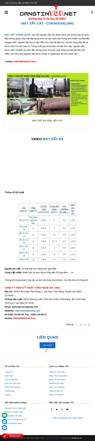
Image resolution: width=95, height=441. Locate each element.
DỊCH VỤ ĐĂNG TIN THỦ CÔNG (68, 418)
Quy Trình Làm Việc (12, 383)
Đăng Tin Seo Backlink (58, 376)
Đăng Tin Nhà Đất (56, 395)
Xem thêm (47, 345)
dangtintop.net (76, 438)
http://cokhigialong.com (27, 310)
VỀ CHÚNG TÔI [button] (12, 366)
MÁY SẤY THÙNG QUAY (17, 35)
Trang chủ (9, 372)
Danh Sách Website (12, 387)
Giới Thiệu (9, 376)
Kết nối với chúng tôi (61, 402)
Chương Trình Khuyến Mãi (15, 408)
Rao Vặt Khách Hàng (13, 423)
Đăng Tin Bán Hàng (57, 379)
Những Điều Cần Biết (13, 416)
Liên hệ (8, 395)
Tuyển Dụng (9, 391)
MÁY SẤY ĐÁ (53, 139)
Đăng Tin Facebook (57, 387)
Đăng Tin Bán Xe (56, 391)
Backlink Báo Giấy (56, 383)
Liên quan (47, 337)
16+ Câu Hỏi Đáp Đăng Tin (15, 420)
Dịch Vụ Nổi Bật (11, 379)
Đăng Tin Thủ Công (57, 372)
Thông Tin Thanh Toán (14, 412)
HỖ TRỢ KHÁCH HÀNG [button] (16, 402)
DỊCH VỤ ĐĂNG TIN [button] (58, 366)
